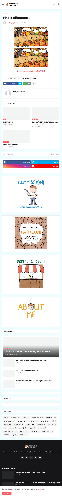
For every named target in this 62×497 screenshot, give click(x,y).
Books (25, 418)
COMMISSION (8, 122)
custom (34, 421)
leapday (52, 425)
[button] (2, 4)
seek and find (10, 431)
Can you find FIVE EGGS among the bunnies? (30, 472)
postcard (42, 428)
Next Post (54, 154)
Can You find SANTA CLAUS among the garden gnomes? (45, 123)
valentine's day (10, 435)
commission (9, 421)
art (6, 418)
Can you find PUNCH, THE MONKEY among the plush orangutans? (37, 482)
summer (34, 431)
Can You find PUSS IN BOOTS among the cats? (31, 360)
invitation (41, 425)
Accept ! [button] (6, 493)
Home (5, 14)
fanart (7, 425)
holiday (30, 425)
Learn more (41, 489)
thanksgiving (47, 431)
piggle (32, 428)
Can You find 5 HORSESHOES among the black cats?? (34, 381)
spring (24, 431)
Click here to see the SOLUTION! (31, 71)
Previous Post (8, 154)
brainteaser (17, 78)
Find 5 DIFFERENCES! (10, 144)
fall (23, 78)
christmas (51, 418)
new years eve (10, 428)
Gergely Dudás (19, 91)
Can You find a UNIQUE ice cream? (27, 370)
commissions (22, 421)
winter (23, 435)
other (34, 78)
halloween (28, 78)
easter (44, 421)
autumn (10, 14)
